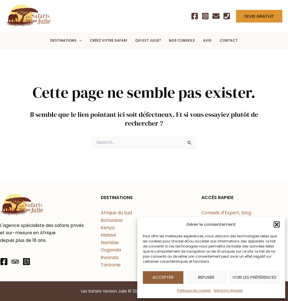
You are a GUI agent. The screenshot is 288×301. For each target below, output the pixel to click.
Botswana (112, 220)
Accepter (163, 277)
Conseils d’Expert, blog (226, 212)
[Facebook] (194, 16)
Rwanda (109, 257)
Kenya (107, 227)
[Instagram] (205, 16)
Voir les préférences (254, 277)
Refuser (206, 277)
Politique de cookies (194, 290)
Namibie (110, 242)
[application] (79, 40)
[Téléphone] (226, 16)
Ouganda (111, 250)
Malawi (108, 235)
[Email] (216, 16)
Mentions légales (228, 290)
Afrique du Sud (116, 212)
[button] (277, 224)
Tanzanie (111, 265)
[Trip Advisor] (15, 262)
